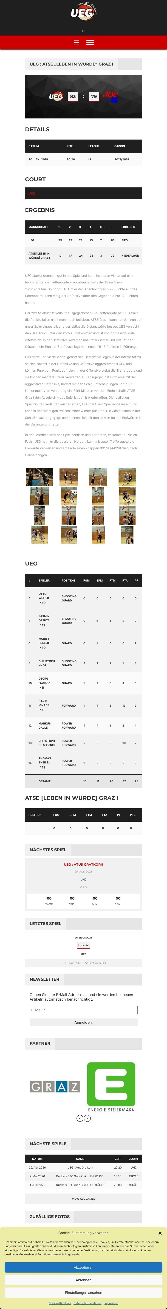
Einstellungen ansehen (83, 1292)
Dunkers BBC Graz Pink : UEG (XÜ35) (80, 1176)
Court (134, 1159)
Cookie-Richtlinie (60, 1303)
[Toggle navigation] (76, 42)
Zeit (118, 1159)
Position (68, 580)
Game (80, 1159)
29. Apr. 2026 (37, 1167)
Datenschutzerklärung (88, 1303)
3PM (99, 580)
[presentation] (79, 1118)
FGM (86, 580)
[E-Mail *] (84, 1010)
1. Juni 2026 (37, 1185)
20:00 (118, 1185)
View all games (83, 1198)
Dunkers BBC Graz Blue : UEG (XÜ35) (80, 1185)
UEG (31, 240)
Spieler (44, 580)
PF (136, 580)
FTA (125, 580)
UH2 (31, 193)
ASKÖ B (133, 1176)
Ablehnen (83, 1280)
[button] (160, 1233)
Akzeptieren (83, 1267)
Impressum (111, 1303)
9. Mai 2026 (37, 1176)
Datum (37, 1159)
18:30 (118, 1176)
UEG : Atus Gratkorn (83, 864)
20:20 (118, 1167)
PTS (133, 815)
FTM (113, 580)
